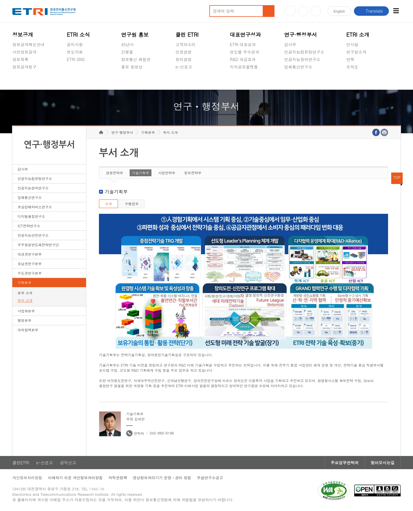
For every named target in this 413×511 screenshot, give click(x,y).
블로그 (303, 11)
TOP (397, 177)
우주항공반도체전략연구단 (38, 244)
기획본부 (24, 282)
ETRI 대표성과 (243, 44)
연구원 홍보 (135, 34)
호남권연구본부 (29, 263)
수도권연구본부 (29, 273)
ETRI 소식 (78, 34)
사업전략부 (166, 172)
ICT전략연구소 (28, 225)
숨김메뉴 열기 (15, 74)
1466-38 (96, 489)
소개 (108, 203)
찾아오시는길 (383, 462)
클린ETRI (20, 462)
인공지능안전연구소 (32, 235)
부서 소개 (24, 300)
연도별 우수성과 (244, 52)
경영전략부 (114, 172)
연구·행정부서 (300, 34)
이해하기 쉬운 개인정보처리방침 (75, 477)
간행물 (127, 52)
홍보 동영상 (132, 67)
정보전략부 (192, 172)
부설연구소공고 (210, 477)
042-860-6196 (162, 432)
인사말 (352, 44)
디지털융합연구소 (31, 216)
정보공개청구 (24, 67)
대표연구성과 (245, 34)
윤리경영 (184, 59)
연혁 (350, 59)
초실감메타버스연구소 (304, 80)
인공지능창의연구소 (302, 59)
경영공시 (20, 80)
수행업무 (132, 203)
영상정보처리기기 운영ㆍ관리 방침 (162, 477)
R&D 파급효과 (243, 59)
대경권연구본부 (29, 254)
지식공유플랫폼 (244, 67)
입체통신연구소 (298, 67)
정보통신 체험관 (136, 59)
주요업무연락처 (345, 462)
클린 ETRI (187, 34)
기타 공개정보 (359, 80)
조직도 (352, 67)
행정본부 (24, 320)
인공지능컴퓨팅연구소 (304, 52)
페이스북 (315, 11)
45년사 (127, 44)
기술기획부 (140, 172)
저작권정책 (117, 477)
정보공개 (22, 34)
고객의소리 (186, 44)
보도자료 (75, 52)
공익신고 (184, 80)
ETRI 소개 (357, 34)
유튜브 (290, 11)
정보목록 (20, 59)
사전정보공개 (24, 52)
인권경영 (184, 52)
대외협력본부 (27, 329)
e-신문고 (184, 67)
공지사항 (75, 44)
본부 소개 (24, 292)
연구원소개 (356, 52)
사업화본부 (26, 310)
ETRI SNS (76, 59)
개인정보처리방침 (27, 477)
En (339, 11)
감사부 (290, 44)
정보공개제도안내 (28, 44)
